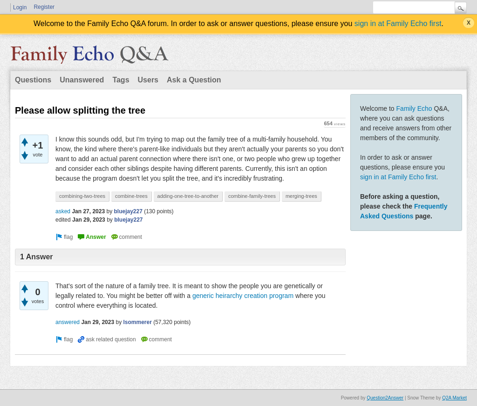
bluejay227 (128, 211)
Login (20, 7)
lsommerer (137, 322)
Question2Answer (385, 397)
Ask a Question (194, 80)
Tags (120, 80)
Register (44, 7)
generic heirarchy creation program (242, 295)
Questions (33, 80)
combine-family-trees (252, 196)
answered (67, 322)
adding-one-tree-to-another (187, 196)
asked (62, 211)
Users (148, 80)
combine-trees (131, 196)
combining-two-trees (82, 196)
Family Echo (414, 108)
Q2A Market (454, 397)
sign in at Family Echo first (398, 23)
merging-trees (301, 196)
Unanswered (82, 80)
